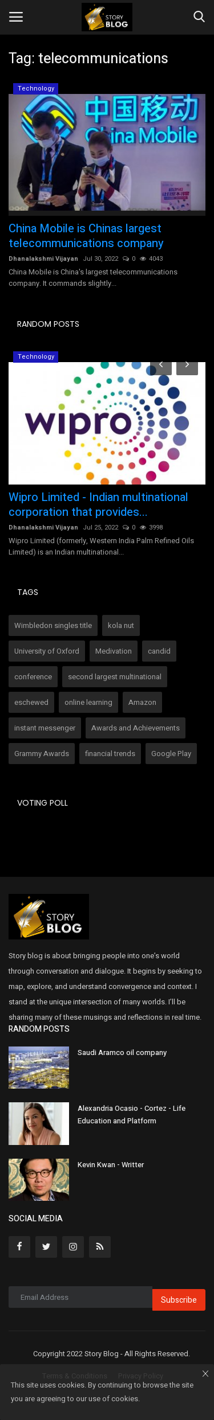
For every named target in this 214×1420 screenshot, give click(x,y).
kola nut (121, 625)
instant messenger (44, 728)
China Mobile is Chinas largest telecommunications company (86, 236)
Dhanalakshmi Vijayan (43, 259)
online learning (88, 702)
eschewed (31, 702)
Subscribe (179, 1300)
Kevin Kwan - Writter (111, 1164)
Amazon (142, 702)
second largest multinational (114, 676)
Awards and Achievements (135, 728)
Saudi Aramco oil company (122, 1052)
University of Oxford (46, 651)
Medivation (113, 651)
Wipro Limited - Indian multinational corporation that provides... (98, 505)
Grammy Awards (41, 753)
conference (33, 676)
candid (159, 651)
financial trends (110, 753)
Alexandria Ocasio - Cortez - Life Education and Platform (131, 1114)
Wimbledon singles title (53, 625)
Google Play (171, 753)
